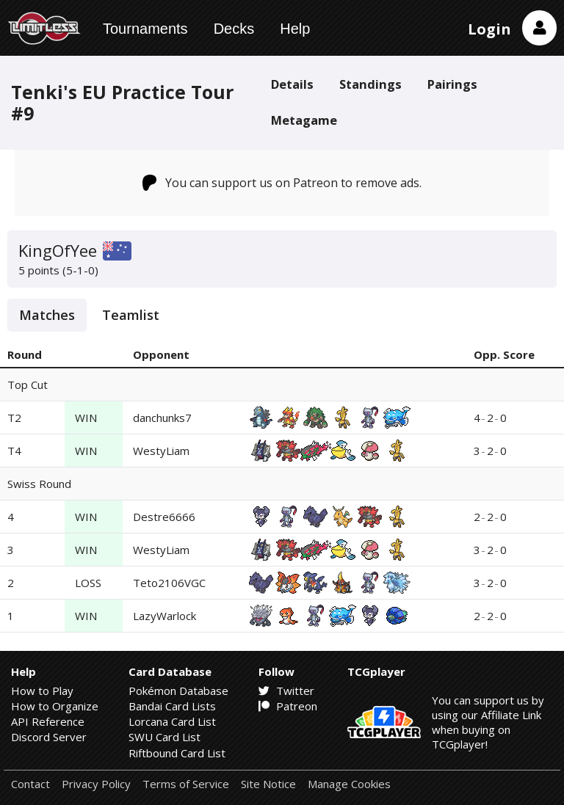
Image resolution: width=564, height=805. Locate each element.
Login (489, 29)
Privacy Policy (96, 784)
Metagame (304, 120)
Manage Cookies (349, 784)
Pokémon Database (178, 690)
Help (295, 29)
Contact (30, 784)
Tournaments (145, 29)
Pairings (452, 84)
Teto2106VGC (169, 582)
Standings (370, 84)
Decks (234, 29)
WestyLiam (161, 450)
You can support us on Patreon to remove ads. (282, 183)
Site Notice (268, 784)
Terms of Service (185, 784)
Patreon (287, 706)
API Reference (47, 721)
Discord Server (49, 736)
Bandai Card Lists (172, 706)
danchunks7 (162, 417)
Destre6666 (164, 516)
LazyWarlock (164, 615)
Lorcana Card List (172, 721)
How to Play (42, 690)
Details (292, 84)
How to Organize (54, 706)
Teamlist (130, 315)
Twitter (286, 690)
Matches (47, 315)
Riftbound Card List (177, 753)
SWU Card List (164, 736)
